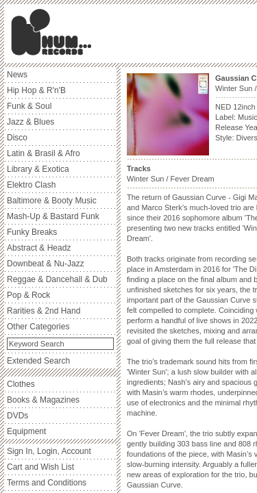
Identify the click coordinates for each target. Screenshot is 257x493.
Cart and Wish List (40, 467)
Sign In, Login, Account (49, 451)
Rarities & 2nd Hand (43, 311)
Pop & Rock (28, 295)
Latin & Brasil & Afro (43, 153)
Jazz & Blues (30, 122)
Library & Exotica (38, 169)
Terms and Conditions (46, 483)
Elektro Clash (31, 185)
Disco (17, 137)
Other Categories (38, 326)
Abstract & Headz (39, 248)
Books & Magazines (43, 400)
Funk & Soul (29, 106)
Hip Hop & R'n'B (36, 90)
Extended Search (38, 361)
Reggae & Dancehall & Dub (57, 279)
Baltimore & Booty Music (52, 200)
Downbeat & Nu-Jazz (45, 263)
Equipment (26, 431)
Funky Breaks (32, 232)
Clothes (21, 384)
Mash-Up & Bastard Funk (53, 216)
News (17, 74)
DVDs (17, 415)
